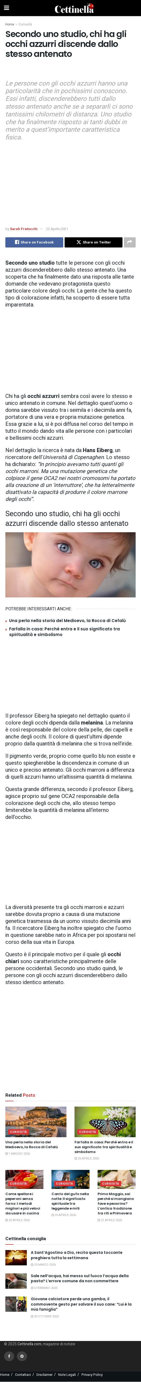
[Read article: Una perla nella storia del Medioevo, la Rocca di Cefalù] (35, 1122)
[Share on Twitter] (94, 242)
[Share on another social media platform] (130, 242)
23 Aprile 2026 (63, 1215)
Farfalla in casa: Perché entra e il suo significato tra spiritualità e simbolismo (104, 1147)
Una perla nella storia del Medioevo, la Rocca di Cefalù (67, 620)
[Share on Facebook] (34, 242)
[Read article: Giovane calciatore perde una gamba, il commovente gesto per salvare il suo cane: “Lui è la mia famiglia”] (16, 1304)
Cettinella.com (29, 1344)
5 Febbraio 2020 (44, 1288)
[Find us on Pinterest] (22, 1356)
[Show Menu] (6, 8)
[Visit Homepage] (74, 8)
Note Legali (67, 1374)
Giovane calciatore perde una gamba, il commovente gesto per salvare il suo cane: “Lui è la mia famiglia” (81, 1304)
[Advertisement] (70, 70)
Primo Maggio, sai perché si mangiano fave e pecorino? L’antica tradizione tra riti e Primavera (116, 1203)
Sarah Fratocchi (24, 228)
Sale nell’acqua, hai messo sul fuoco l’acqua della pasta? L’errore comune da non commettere (80, 1278)
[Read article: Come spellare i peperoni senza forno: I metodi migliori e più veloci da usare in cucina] (24, 1179)
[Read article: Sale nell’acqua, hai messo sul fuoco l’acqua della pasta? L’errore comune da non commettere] (16, 1281)
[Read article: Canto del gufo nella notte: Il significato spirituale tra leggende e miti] (70, 1179)
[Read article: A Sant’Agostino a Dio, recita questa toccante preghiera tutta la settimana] (16, 1257)
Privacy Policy (92, 1374)
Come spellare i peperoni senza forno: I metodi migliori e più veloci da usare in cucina (22, 1203)
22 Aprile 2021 (57, 228)
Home (9, 24)
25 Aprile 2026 (87, 1158)
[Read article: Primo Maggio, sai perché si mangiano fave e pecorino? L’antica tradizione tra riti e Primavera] (117, 1179)
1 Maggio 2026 (17, 1154)
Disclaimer (44, 1374)
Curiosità (25, 24)
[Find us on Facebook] (9, 1356)
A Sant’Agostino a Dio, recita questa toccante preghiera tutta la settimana (77, 1255)
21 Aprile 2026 (110, 1220)
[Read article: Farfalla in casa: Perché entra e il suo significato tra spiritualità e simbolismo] (105, 1122)
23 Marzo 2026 (43, 1265)
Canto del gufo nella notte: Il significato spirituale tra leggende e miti (70, 1201)
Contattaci (23, 1374)
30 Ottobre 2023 (45, 1316)
